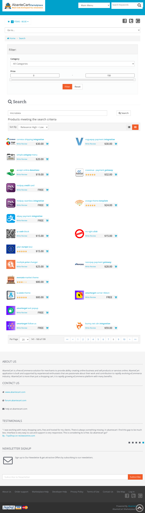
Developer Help (59, 491)
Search (22, 38)
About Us (6, 491)
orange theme (96, 200)
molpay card (25, 185)
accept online (28, 170)
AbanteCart (133, 506)
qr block (23, 231)
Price (12, 71)
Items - (18, 21)
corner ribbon (97, 292)
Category (14, 58)
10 (124, 339)
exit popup (27, 308)
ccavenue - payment (99, 170)
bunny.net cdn (97, 323)
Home (11, 38)
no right (91, 231)
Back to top (139, 508)
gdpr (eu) (24, 246)
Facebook (124, 20)
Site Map (121, 491)
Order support (21, 491)
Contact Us (108, 491)
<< (67, 339)
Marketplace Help (40, 491)
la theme (23, 292)
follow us (26, 323)
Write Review (22, 144)
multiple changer (27, 262)
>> (135, 339)
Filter (67, 86)
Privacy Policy (77, 491)
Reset (78, 86)
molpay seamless (30, 200)
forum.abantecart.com (15, 400)
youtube (138, 20)
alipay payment (29, 216)
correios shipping (30, 139)
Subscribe (135, 476)
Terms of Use (93, 491)
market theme (28, 277)
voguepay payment (100, 139)
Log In (132, 491)
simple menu (27, 154)
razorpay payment (98, 262)
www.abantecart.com (15, 392)
